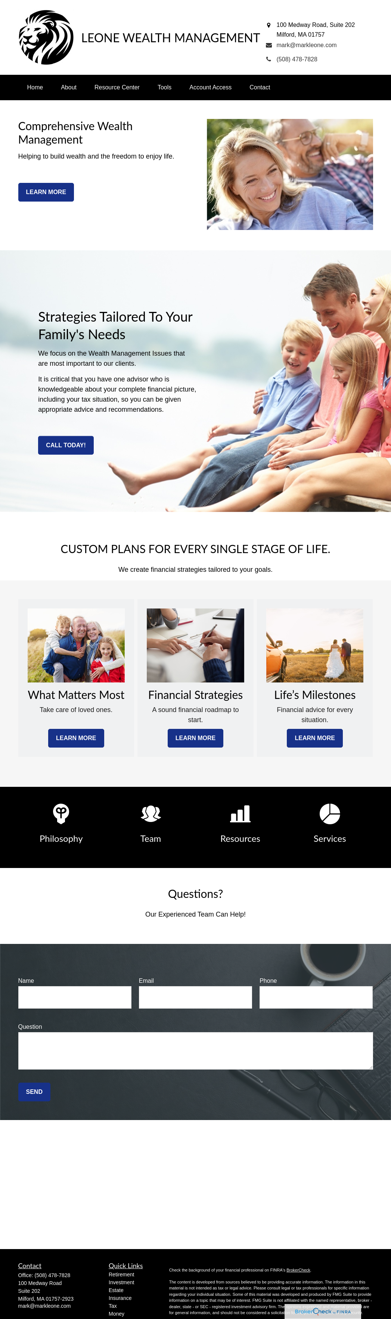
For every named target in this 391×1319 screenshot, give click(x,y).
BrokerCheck (298, 1270)
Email (146, 981)
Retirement (121, 1274)
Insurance (120, 1298)
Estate (116, 1290)
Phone (268, 981)
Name (26, 981)
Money (116, 1314)
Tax (113, 1306)
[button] (35, 87)
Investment (121, 1282)
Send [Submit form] (34, 1092)
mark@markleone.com (44, 1306)
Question (30, 1027)
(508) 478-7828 (53, 1275)
